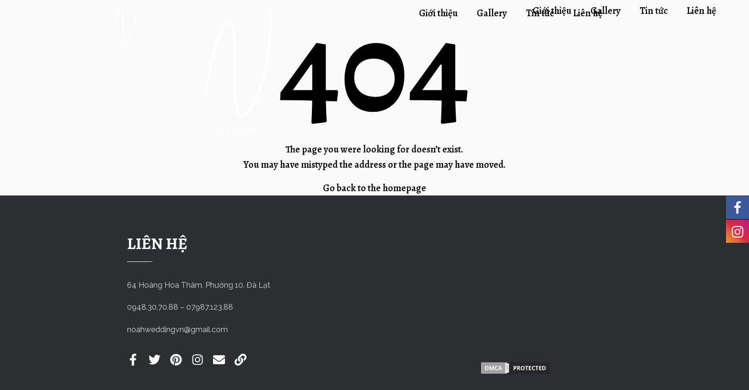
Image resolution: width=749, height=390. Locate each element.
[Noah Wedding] (515, 293)
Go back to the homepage (374, 188)
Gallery (605, 10)
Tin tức (654, 10)
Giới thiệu (552, 10)
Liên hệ (701, 10)
